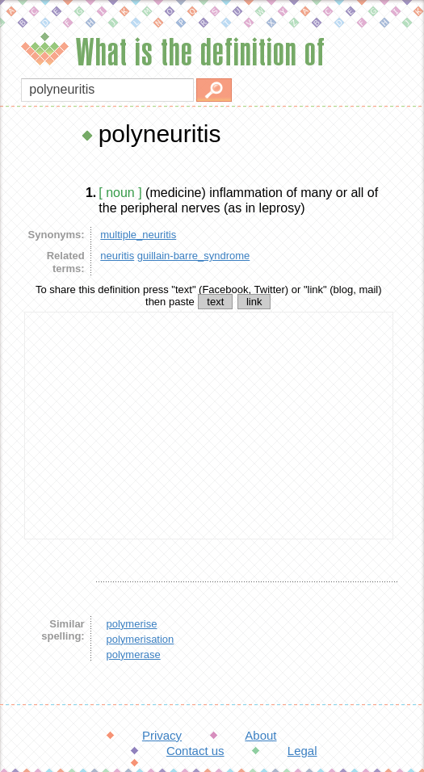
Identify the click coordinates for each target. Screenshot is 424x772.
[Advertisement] (209, 426)
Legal (302, 750)
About (260, 735)
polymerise (132, 624)
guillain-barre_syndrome (193, 256)
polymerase (134, 654)
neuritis (117, 256)
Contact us (195, 750)
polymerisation (140, 639)
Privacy (162, 735)
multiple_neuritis (138, 235)
